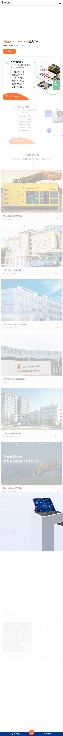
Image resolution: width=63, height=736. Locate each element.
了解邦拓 (9, 51)
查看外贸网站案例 (12, 96)
